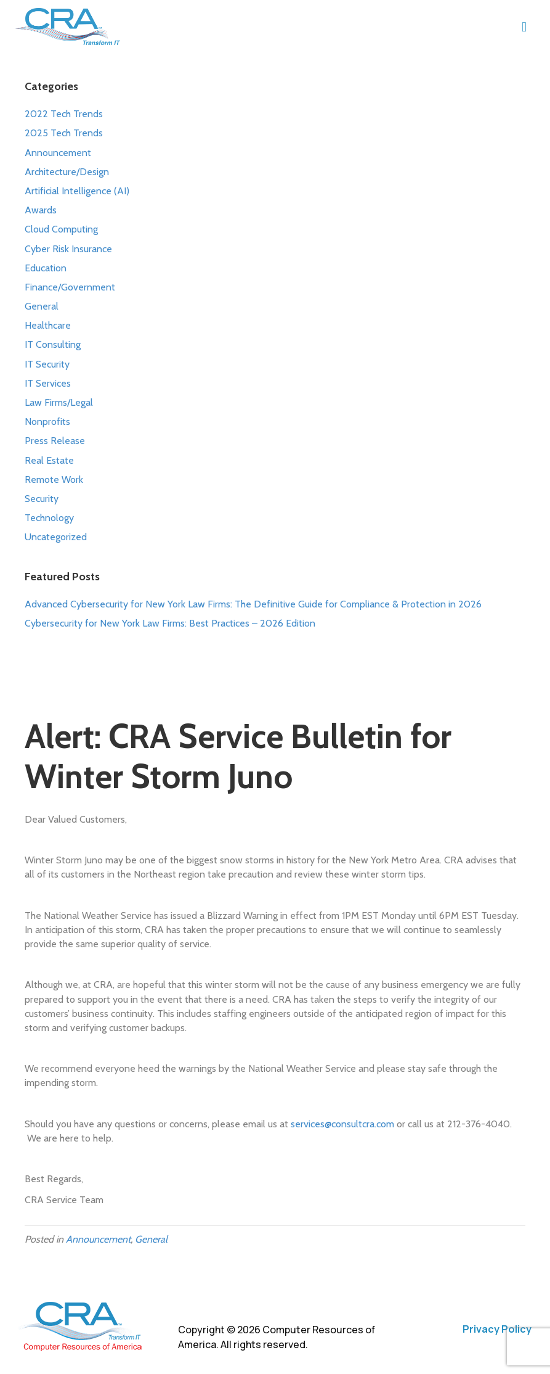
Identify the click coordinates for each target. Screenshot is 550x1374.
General (42, 306)
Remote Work (54, 479)
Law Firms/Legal (59, 402)
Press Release (55, 440)
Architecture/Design (67, 172)
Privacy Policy (497, 1329)
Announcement (58, 152)
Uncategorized (56, 537)
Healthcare (48, 325)
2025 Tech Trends (64, 133)
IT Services (48, 383)
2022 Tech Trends (64, 114)
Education (46, 268)
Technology (49, 518)
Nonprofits (47, 421)
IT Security (47, 364)
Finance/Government (70, 287)
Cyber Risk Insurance (68, 249)
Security (42, 498)
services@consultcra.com (342, 1124)
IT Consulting (53, 344)
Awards (41, 210)
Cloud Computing (61, 229)
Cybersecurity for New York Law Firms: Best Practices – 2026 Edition (170, 623)
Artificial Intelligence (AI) (77, 191)
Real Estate (49, 460)
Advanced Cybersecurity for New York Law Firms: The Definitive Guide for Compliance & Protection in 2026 (253, 604)
